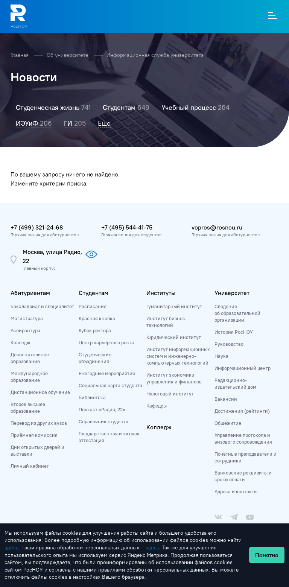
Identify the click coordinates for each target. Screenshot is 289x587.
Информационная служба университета (155, 55)
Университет (231, 293)
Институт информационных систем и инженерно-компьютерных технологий (178, 356)
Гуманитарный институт (174, 306)
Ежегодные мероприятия (107, 373)
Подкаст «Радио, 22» (102, 409)
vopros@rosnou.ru (217, 227)
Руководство (228, 344)
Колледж (20, 342)
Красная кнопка (97, 318)
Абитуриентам (30, 293)
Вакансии (225, 399)
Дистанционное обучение (40, 392)
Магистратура (27, 318)
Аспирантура (25, 330)
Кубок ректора (95, 330)
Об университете (68, 55)
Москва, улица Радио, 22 (52, 256)
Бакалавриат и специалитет (42, 306)
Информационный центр (242, 368)
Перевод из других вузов (39, 423)
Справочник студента (103, 421)
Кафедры (156, 406)
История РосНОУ (233, 332)
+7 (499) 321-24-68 (37, 227)
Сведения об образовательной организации (237, 313)
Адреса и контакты (235, 491)
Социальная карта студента (110, 385)
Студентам (93, 293)
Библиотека (92, 397)
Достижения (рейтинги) (242, 411)
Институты (160, 293)
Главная (20, 55)
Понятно (266, 555)
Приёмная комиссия (34, 435)
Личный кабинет (30, 466)
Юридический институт (173, 337)
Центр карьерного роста (106, 342)
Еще (104, 123)
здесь (11, 547)
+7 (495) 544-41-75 (126, 227)
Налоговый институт (170, 394)
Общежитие (227, 423)
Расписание (92, 306)
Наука (221, 356)
